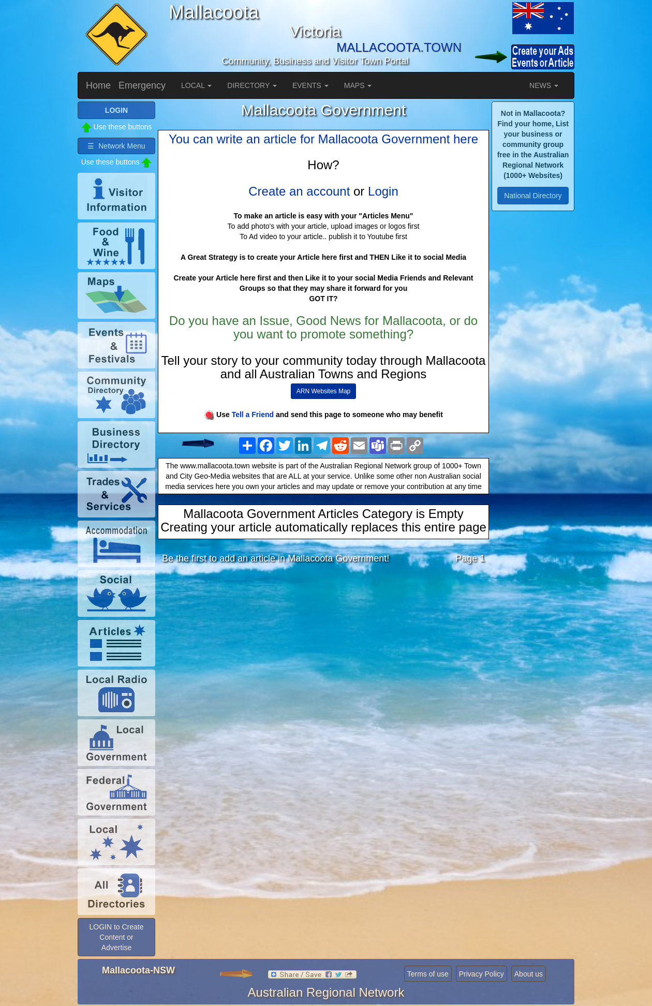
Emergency (142, 85)
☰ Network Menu (116, 146)
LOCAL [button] (196, 85)
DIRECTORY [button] (252, 85)
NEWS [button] (543, 85)
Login (383, 191)
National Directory (532, 195)
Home (98, 85)
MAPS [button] (358, 85)
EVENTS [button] (310, 85)
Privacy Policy (481, 974)
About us (528, 974)
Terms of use (428, 974)
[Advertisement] (323, 653)
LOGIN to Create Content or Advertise (116, 937)
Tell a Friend (253, 414)
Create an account (299, 191)
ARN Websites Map (323, 391)
